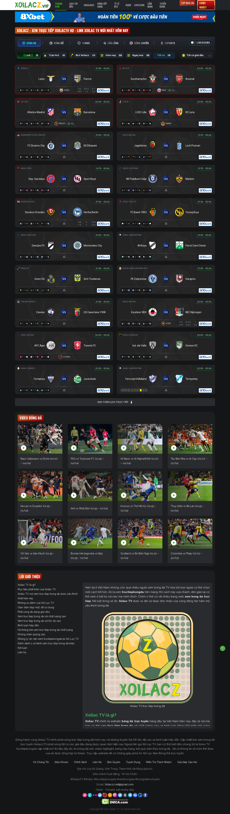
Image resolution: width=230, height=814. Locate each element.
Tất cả (164, 55)
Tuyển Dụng (163, 5)
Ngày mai (138, 55)
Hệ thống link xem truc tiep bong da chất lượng (45, 629)
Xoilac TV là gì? (27, 584)
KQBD (128, 5)
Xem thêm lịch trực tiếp (115, 402)
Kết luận (22, 647)
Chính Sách (80, 762)
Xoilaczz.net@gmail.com (119, 784)
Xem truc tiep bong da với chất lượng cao (42, 616)
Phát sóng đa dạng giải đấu (34, 611)
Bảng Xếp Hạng (102, 5)
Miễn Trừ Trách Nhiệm (159, 762)
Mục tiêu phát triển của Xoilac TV (37, 589)
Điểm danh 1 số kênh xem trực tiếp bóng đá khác (46, 643)
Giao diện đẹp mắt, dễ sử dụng (36, 607)
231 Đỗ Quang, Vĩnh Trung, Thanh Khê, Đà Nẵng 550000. (120, 768)
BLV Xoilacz (83, 55)
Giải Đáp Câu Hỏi (187, 762)
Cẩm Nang (150, 5)
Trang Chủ (58, 5)
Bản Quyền (113, 762)
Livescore (139, 5)
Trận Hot (54, 55)
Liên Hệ (97, 762)
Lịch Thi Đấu (73, 5)
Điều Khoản (61, 762)
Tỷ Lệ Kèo (116, 5)
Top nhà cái (187, 3)
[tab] (29, 42)
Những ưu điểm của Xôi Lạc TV (36, 602)
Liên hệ (22, 652)
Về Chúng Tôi (41, 762)
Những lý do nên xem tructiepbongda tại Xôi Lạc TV (48, 638)
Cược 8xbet (203, 5)
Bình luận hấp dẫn (28, 625)
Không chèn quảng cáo (31, 634)
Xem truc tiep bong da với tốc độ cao (39, 620)
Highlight (89, 5)
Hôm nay (111, 55)
